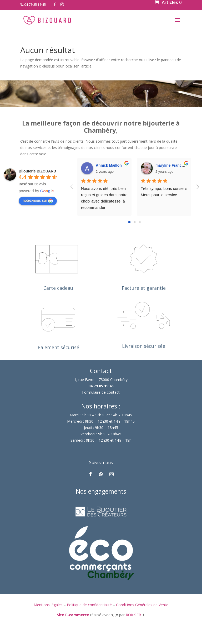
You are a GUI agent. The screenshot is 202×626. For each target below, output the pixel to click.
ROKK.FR (134, 614)
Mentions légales (48, 604)
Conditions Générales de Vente (142, 604)
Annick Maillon (109, 165)
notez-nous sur (38, 200)
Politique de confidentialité (89, 604)
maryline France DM (172, 165)
